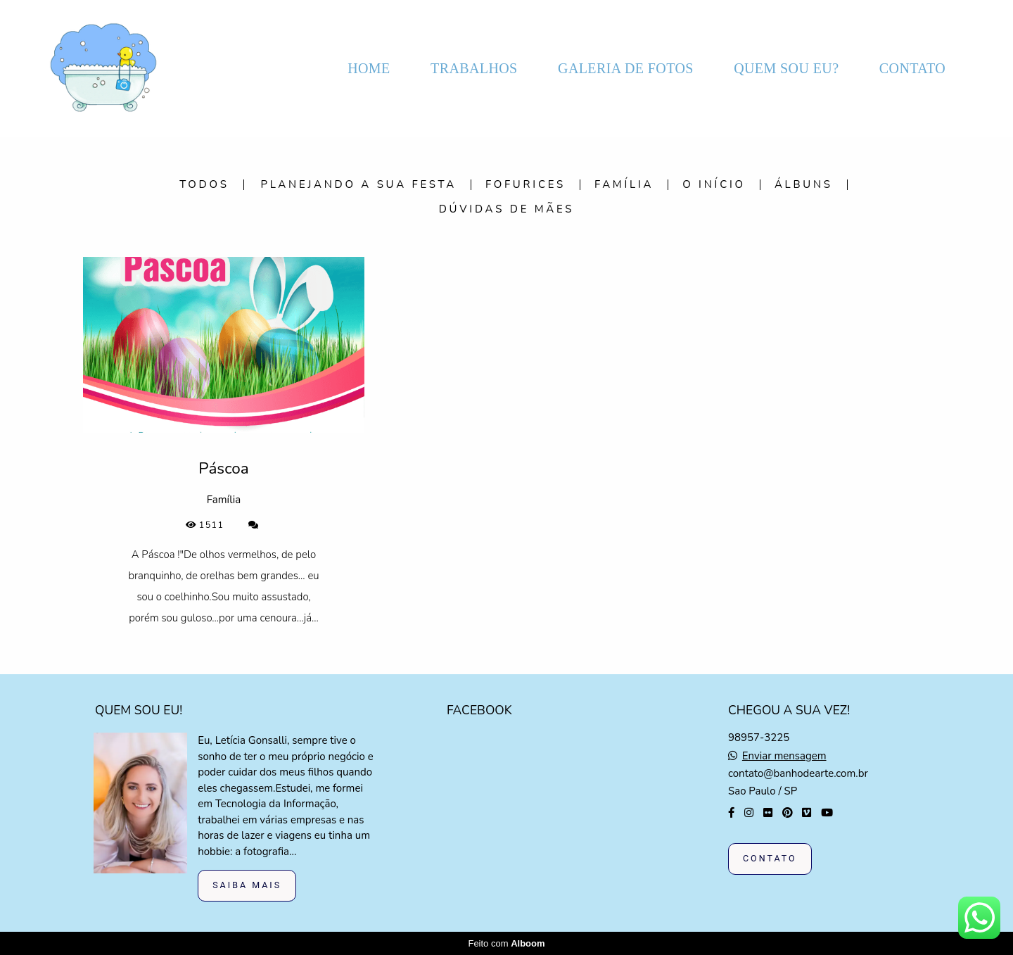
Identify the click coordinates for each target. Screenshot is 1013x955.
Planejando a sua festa (359, 184)
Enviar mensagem (784, 756)
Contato (770, 858)
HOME (369, 68)
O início (714, 184)
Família (624, 184)
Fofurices (525, 184)
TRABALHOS (474, 68)
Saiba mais (246, 885)
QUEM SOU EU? (786, 68)
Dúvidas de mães (507, 209)
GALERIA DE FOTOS (626, 68)
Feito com (506, 943)
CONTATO (912, 68)
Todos (204, 184)
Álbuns (804, 184)
